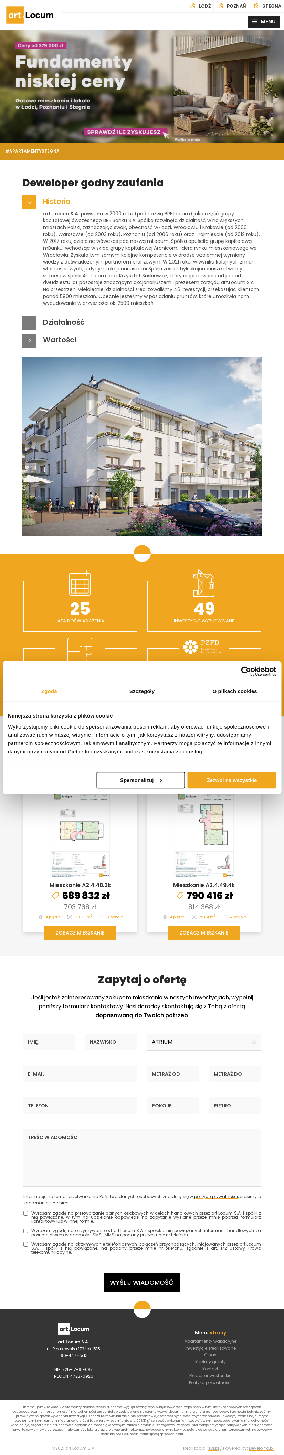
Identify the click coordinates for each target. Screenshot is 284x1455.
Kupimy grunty (210, 1362)
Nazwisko (103, 1042)
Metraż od (166, 1074)
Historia (57, 201)
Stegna (266, 6)
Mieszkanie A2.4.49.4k (204, 885)
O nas (210, 1355)
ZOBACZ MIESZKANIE (80, 932)
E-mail (36, 1074)
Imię (33, 1042)
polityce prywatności (216, 1196)
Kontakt (210, 1369)
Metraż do (228, 1074)
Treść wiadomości (53, 1137)
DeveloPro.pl (261, 1448)
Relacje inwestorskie (210, 1376)
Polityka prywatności (210, 1382)
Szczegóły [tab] (142, 691)
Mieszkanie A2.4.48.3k (80, 885)
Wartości (59, 340)
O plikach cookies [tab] (235, 691)
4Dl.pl (213, 1448)
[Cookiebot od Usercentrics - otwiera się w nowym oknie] (246, 671)
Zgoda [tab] (49, 691)
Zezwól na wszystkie (232, 780)
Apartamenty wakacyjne (210, 1341)
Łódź (200, 6)
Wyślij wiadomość (141, 1282)
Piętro (222, 1105)
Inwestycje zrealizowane (210, 1348)
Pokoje (161, 1105)
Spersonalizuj (141, 780)
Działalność (64, 322)
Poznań (231, 6)
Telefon (38, 1105)
